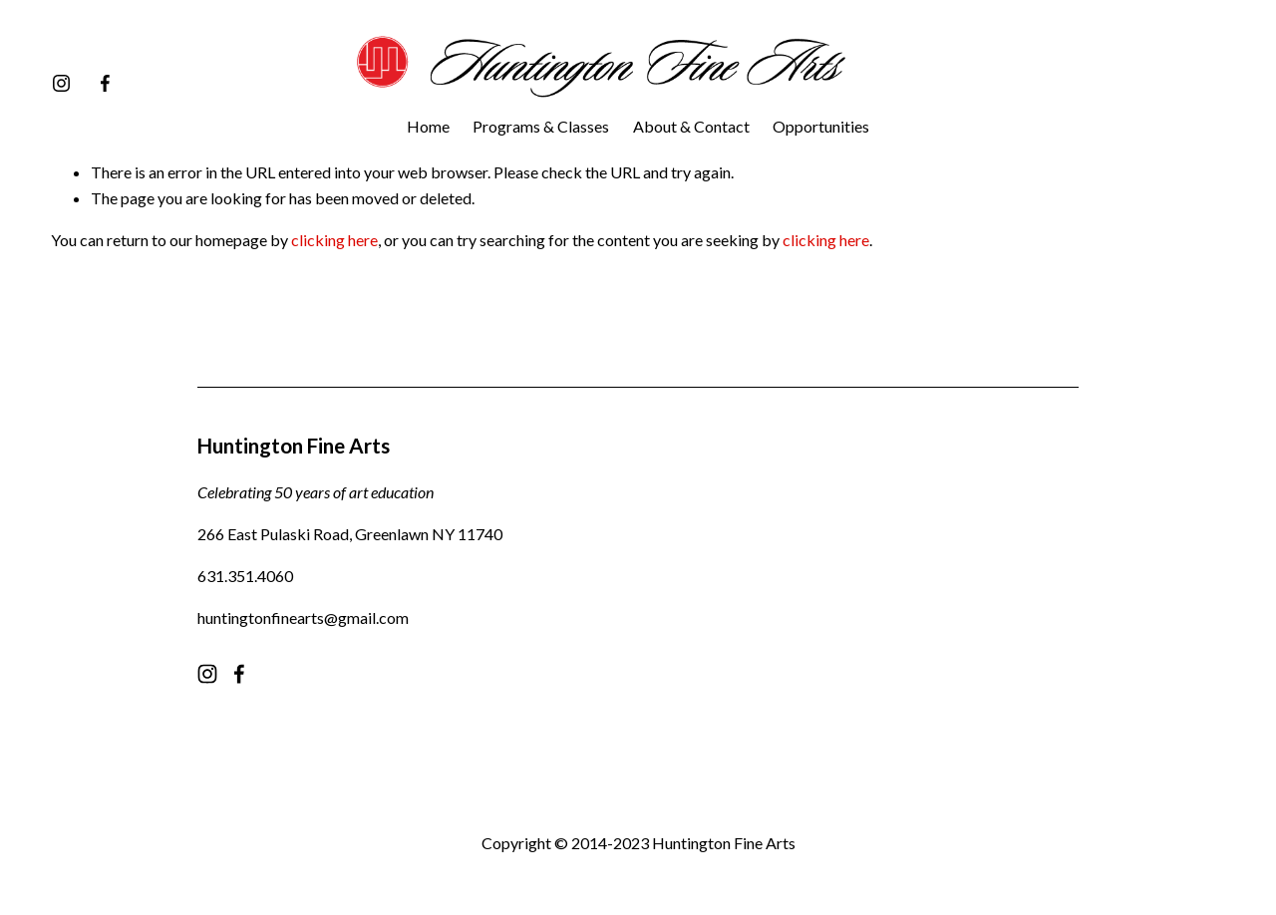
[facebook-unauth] (105, 83)
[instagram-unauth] (61, 83)
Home (428, 126)
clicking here (334, 239)
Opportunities (821, 126)
